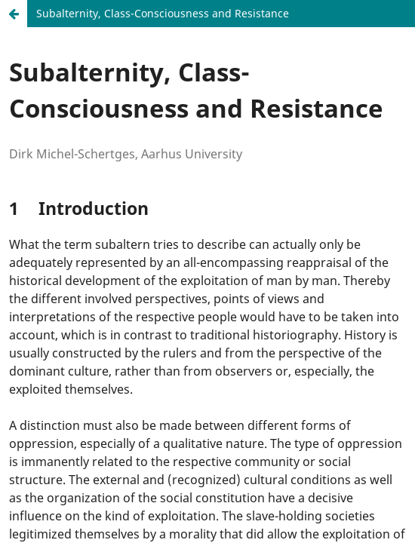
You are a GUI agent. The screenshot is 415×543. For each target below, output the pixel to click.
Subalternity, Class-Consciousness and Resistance (162, 13)
